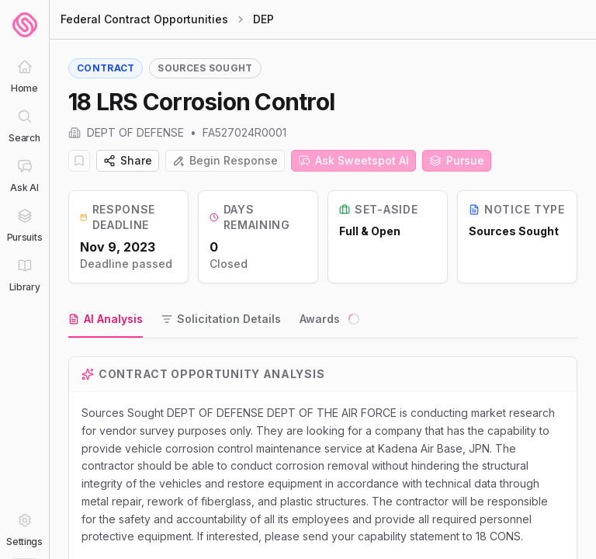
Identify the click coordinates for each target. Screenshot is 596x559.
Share (127, 160)
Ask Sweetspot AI (353, 160)
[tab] (105, 320)
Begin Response (225, 160)
